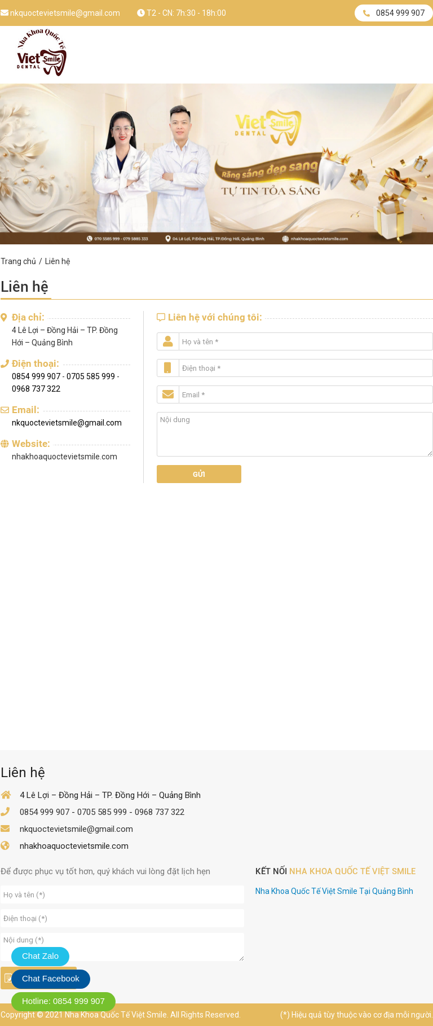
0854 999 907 (394, 12)
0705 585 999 (91, 376)
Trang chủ (18, 261)
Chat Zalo (40, 956)
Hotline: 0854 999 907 (63, 1001)
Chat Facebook (50, 978)
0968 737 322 (36, 388)
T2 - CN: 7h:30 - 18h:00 (181, 12)
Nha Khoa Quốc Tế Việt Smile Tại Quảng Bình (334, 891)
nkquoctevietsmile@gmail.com (60, 12)
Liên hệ (57, 261)
